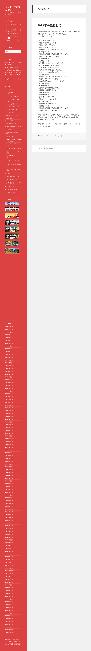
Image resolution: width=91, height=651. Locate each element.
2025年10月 (8, 340)
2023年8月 (8, 380)
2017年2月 (8, 455)
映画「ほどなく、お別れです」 (13, 70)
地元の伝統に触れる (11, 176)
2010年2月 (8, 616)
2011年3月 (8, 579)
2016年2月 (8, 481)
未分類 (7, 129)
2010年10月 (8, 593)
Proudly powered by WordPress (46, 148)
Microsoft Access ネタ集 (12, 148)
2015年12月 (8, 486)
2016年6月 (8, 472)
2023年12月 (8, 371)
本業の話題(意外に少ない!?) (12, 132)
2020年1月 (8, 416)
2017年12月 (8, 447)
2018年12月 (8, 427)
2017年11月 (8, 450)
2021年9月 (8, 399)
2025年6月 (8, 346)
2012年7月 (8, 534)
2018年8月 (8, 439)
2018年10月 (8, 433)
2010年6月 (8, 604)
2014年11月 (8, 509)
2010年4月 (8, 610)
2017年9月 (8, 453)
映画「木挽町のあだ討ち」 (12, 67)
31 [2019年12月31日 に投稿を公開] (8, 38)
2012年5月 (8, 540)
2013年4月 (8, 517)
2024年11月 (8, 354)
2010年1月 (8, 618)
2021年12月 (8, 394)
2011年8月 (8, 565)
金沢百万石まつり (11, 112)
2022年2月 (8, 391)
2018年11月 (8, 430)
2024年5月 (8, 363)
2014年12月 (8, 506)
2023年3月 (8, 382)
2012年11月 (8, 523)
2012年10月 (8, 526)
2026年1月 (8, 332)
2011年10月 (8, 559)
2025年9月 (8, 343)
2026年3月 (8, 326)
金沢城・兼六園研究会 (11, 189)
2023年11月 (8, 374)
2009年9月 (8, 630)
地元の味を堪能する (11, 179)
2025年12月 (8, 335)
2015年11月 (8, 489)
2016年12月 (8, 458)
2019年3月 (8, 424)
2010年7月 (8, 602)
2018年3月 (8, 444)
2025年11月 (8, 337)
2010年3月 (8, 613)
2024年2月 (8, 365)
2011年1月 (8, 585)
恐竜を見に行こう (9, 123)
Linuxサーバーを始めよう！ (13, 144)
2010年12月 (8, 588)
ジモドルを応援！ (11, 104)
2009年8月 (8, 632)
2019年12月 (8, 419)
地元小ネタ (8, 121)
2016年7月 (8, 469)
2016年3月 (8, 478)
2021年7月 (8, 402)
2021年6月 (8, 405)
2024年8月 (8, 360)
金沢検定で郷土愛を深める (12, 192)
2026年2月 (8, 329)
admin (52, 136)
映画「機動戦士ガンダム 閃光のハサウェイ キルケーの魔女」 (13, 74)
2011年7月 (8, 568)
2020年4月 (8, 413)
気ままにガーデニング (11, 186)
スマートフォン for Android (13, 165)
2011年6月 (8, 571)
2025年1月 (8, 349)
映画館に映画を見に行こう (12, 126)
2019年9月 (8, 422)
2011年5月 (8, 573)
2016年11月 (8, 461)
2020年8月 (8, 410)
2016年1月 (8, 484)
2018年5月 (8, 441)
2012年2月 (8, 548)
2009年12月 (8, 621)
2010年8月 (8, 599)
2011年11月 (8, 557)
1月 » (18, 40)
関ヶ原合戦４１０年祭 (12, 115)
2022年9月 (8, 388)
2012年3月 (8, 545)
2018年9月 (8, 436)
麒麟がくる (9, 118)
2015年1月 (8, 503)
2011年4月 (8, 576)
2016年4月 (8, 475)
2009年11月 (8, 624)
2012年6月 (8, 537)
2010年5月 (8, 607)
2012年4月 (8, 543)
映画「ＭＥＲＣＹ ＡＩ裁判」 (13, 79)
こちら (48, 36)
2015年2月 (8, 500)
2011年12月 (8, 554)
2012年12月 (8, 520)
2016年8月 (8, 467)
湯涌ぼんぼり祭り (11, 109)
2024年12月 (8, 351)
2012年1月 (8, 551)
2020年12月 (8, 408)
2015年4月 (8, 495)
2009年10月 (8, 627)
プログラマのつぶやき (12, 8)
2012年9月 (8, 528)
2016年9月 (8, 464)
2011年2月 (8, 582)
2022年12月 (8, 385)
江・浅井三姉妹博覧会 (12, 107)
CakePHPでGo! (10, 136)
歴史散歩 (7, 174)
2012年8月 (8, 531)
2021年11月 (8, 396)
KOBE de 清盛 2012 (11, 96)
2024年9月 (8, 357)
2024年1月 (8, 368)
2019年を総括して (50, 25)
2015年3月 (8, 498)
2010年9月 (8, 596)
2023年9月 (8, 377)
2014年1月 (8, 514)
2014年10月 (8, 512)
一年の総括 (8, 89)
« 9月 (8, 40)
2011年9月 (8, 562)
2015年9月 (8, 492)
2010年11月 (8, 590)
